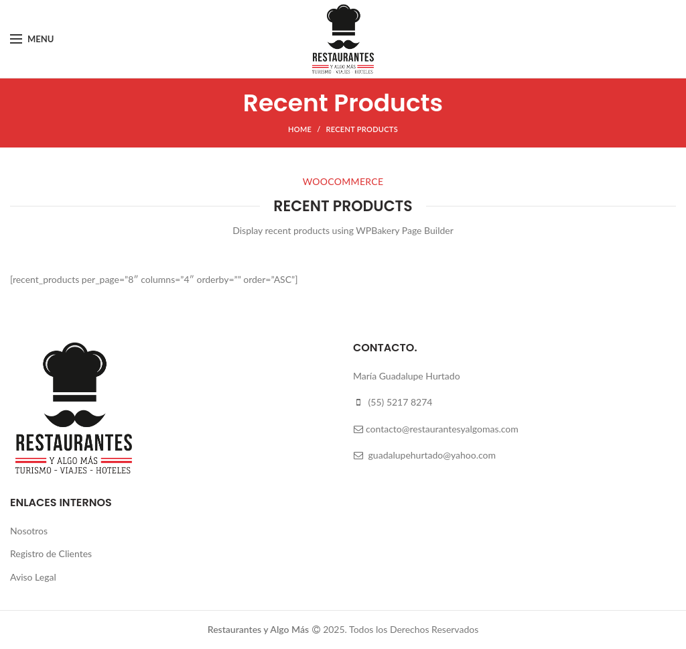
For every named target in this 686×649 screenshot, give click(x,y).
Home (300, 129)
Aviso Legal (33, 577)
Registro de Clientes (51, 553)
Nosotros (29, 530)
